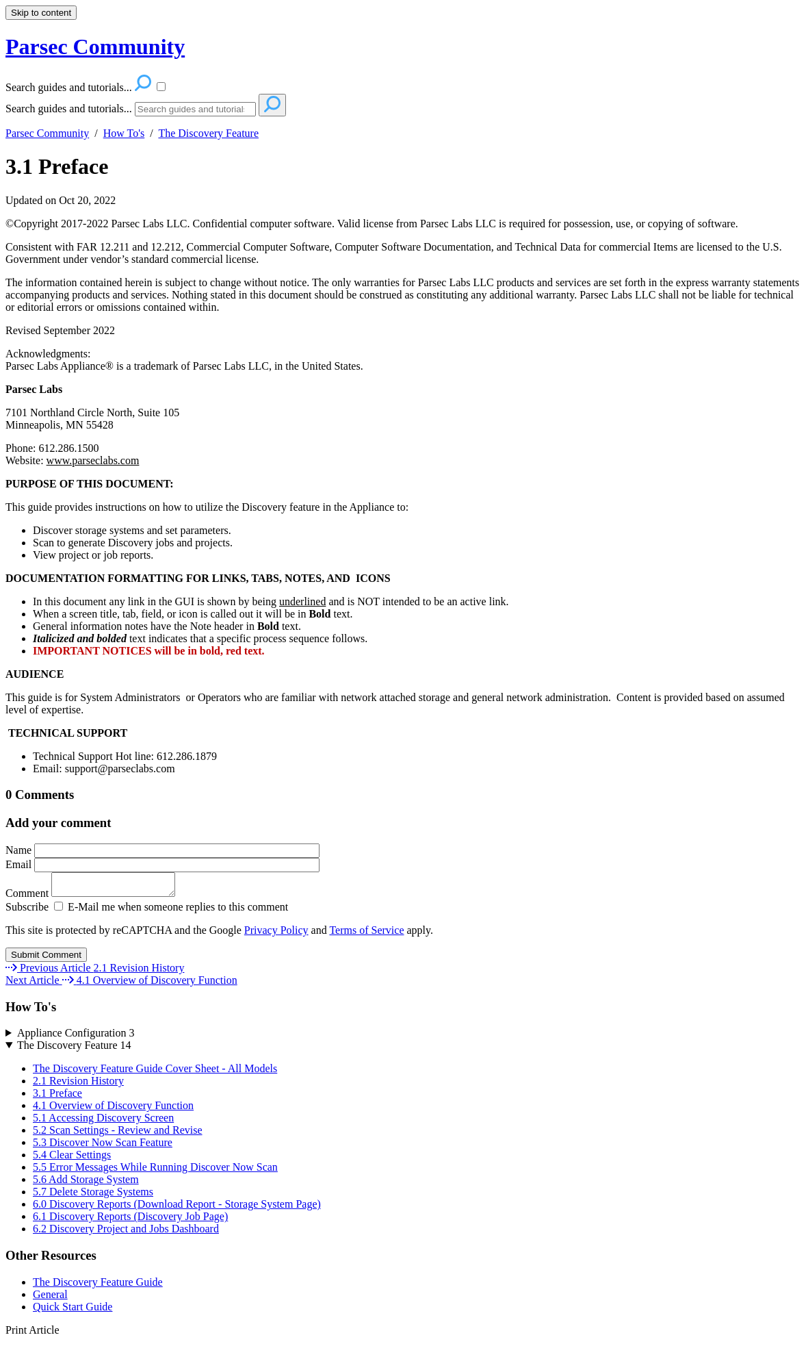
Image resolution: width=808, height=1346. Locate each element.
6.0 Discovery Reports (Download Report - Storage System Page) (177, 1208)
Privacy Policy (276, 934)
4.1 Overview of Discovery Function (113, 1109)
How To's (124, 133)
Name (162, 850)
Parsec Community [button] (95, 46)
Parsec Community (47, 133)
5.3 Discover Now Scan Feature (102, 1146)
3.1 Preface (56, 166)
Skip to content (41, 13)
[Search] (195, 109)
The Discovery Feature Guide (98, 1286)
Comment (97, 897)
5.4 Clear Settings (72, 1159)
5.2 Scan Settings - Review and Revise (118, 1134)
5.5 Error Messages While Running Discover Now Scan (155, 1171)
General (50, 1298)
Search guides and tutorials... (68, 108)
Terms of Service (366, 934)
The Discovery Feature (208, 133)
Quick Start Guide (72, 1311)
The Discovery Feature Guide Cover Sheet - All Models (155, 1072)
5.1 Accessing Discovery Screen (103, 1122)
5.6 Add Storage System (86, 1183)
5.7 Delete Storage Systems (93, 1196)
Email (162, 864)
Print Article (32, 1334)
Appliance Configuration (76, 1037)
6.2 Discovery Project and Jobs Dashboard (126, 1233)
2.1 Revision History (78, 1085)
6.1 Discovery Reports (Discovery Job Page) (130, 1220)
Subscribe (27, 911)
